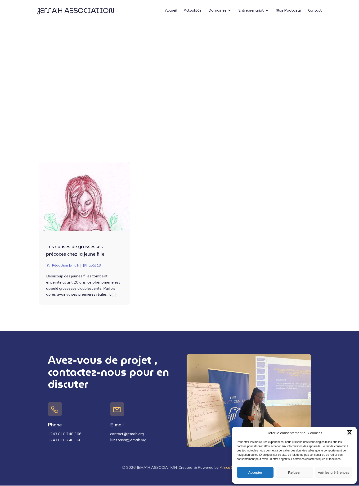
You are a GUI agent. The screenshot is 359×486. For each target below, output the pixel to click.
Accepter (255, 472)
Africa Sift (228, 467)
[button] (349, 432)
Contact (315, 10)
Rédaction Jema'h (62, 266)
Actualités (192, 10)
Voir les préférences (333, 472)
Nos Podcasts (288, 10)
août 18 (92, 266)
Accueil (171, 10)
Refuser (294, 472)
